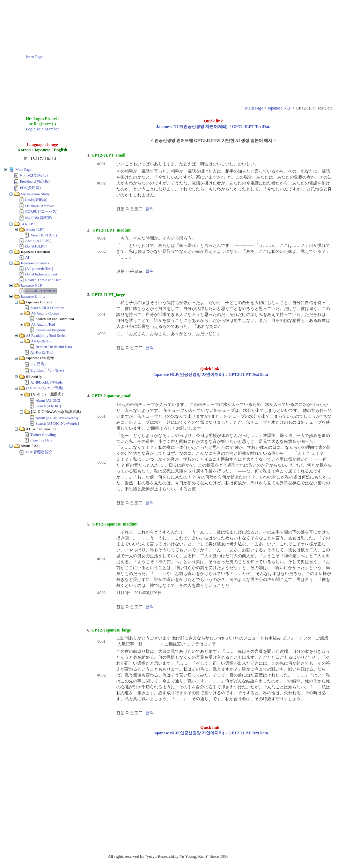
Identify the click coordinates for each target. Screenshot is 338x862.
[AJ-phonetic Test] (39, 269)
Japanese (42, 150)
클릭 (150, 208)
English (60, 150)
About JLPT (35, 230)
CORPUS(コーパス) (41, 211)
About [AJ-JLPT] (38, 241)
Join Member (48, 129)
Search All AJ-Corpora (47, 308)
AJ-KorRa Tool (41, 352)
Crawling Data (41, 440)
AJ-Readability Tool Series (46, 336)
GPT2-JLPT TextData (40, 291)
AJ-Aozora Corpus (45, 313)
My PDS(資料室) (38, 218)
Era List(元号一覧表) (47, 370)
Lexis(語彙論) (36, 200)
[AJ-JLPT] (29, 224)
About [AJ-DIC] (48, 400)
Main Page (254, 108)
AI (27, 257)
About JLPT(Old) (43, 235)
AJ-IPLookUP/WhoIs (46, 382)
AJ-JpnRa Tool (42, 341)
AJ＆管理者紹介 (38, 452)
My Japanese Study (35, 194)
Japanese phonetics (35, 263)
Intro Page (34, 56)
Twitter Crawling (43, 435)
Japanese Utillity (33, 296)
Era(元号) (38, 364)
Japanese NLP (279, 108)
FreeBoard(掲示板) (35, 181)
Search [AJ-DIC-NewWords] (57, 423)
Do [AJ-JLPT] (35, 246)
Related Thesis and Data (43, 280)
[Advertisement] (202, 51)
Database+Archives (39, 206)
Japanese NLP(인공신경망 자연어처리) (192, 126)
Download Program (50, 330)
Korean (24, 150)
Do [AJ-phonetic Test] (41, 274)
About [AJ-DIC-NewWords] (57, 418)
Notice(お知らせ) (34, 175)
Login (30, 129)
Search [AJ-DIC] (48, 406)
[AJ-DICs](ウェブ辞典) (44, 388)
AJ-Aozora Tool (43, 324)
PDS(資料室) (30, 188)
